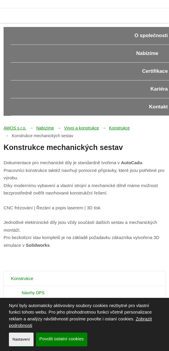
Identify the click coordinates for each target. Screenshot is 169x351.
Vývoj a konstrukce (81, 128)
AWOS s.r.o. (15, 128)
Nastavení (21, 339)
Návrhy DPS (33, 292)
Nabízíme (45, 128)
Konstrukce (119, 128)
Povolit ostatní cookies (62, 338)
